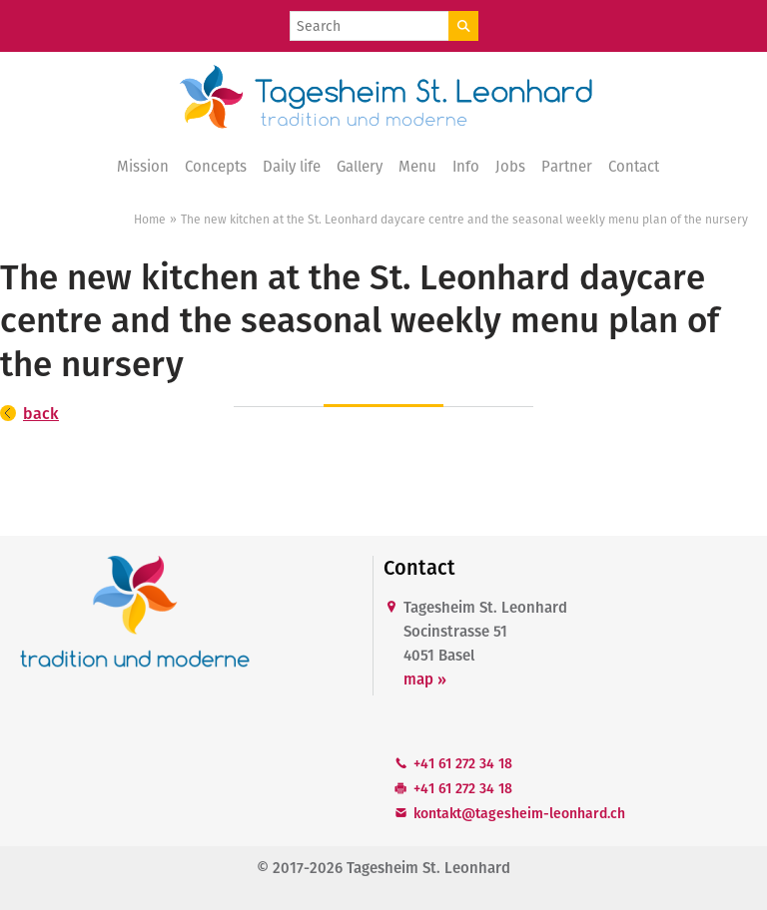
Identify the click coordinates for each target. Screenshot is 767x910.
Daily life (292, 167)
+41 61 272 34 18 (462, 763)
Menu (417, 167)
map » (424, 679)
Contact (633, 167)
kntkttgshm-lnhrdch (519, 813)
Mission (143, 167)
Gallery (360, 167)
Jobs (510, 167)
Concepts (216, 167)
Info (465, 167)
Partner (566, 167)
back (41, 413)
